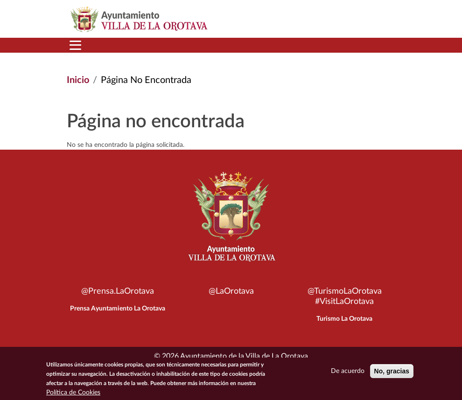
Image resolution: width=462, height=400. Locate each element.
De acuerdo (347, 371)
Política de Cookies (73, 392)
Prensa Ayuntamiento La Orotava (117, 308)
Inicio (78, 80)
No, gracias (391, 371)
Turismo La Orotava (344, 319)
